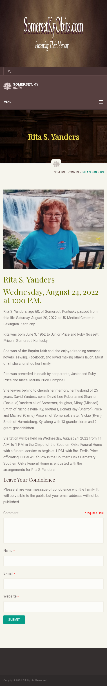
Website (10, 596)
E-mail (8, 573)
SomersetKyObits (66, 172)
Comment (10, 513)
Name (8, 550)
